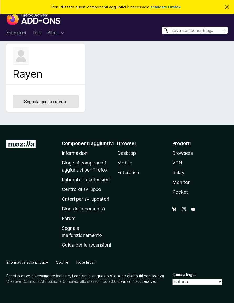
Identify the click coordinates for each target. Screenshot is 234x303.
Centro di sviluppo (81, 189)
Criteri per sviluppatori (85, 199)
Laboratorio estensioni (86, 179)
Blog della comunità (83, 208)
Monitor (181, 182)
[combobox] (195, 30)
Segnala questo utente (45, 101)
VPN (177, 163)
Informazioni (75, 153)
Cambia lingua (184, 274)
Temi (36, 32)
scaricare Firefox (165, 7)
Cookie (62, 262)
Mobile (124, 163)
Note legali (85, 262)
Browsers (182, 153)
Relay (178, 172)
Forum (68, 218)
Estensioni (16, 32)
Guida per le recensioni (86, 245)
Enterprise (128, 172)
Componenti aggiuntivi (88, 143)
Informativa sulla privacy (27, 262)
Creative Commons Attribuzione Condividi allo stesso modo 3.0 (61, 281)
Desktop (126, 153)
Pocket (180, 192)
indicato (63, 276)
